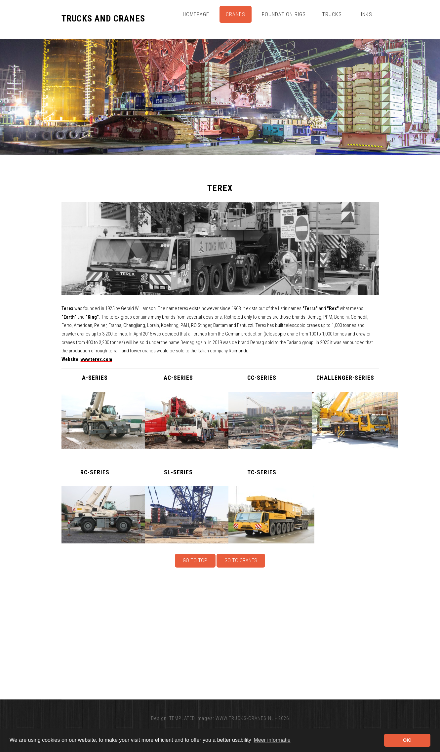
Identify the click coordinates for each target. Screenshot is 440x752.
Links (365, 14)
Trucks (332, 14)
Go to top (195, 560)
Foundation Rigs (284, 14)
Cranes (235, 14)
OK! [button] (407, 740)
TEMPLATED (182, 718)
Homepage (196, 14)
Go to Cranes (240, 560)
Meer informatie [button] (272, 740)
